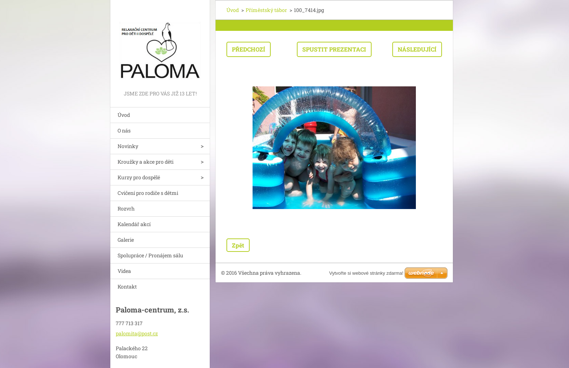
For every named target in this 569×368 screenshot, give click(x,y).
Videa (124, 270)
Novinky (128, 146)
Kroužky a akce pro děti (145, 161)
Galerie (126, 239)
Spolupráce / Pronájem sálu (150, 255)
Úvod (124, 114)
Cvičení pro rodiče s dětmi (148, 192)
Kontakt (127, 286)
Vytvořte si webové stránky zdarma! (366, 273)
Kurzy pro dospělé (139, 177)
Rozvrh (126, 208)
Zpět (238, 245)
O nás (124, 130)
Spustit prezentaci (334, 49)
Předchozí (248, 49)
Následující (417, 49)
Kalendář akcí (134, 224)
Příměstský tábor (266, 10)
